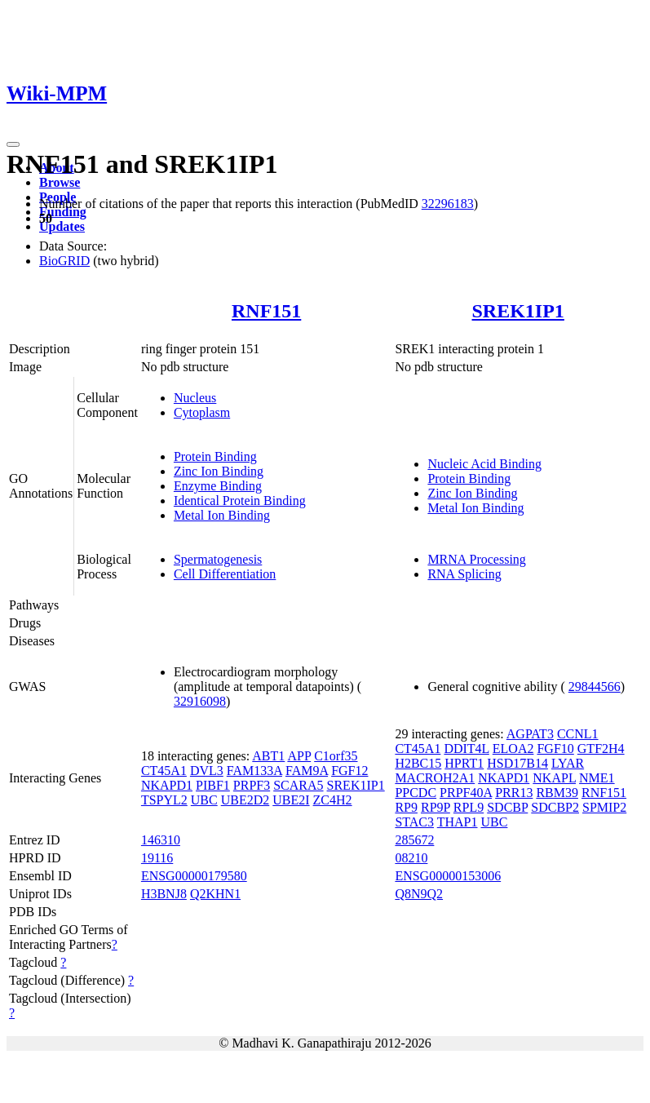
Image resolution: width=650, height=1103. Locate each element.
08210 (411, 858)
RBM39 (557, 793)
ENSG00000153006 (448, 876)
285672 (414, 840)
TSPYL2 (164, 800)
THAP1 (457, 822)
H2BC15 (418, 763)
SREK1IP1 (518, 310)
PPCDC (415, 793)
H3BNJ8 (164, 894)
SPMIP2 (604, 807)
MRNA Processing (476, 559)
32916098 (200, 701)
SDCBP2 (555, 807)
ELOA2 (513, 748)
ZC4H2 (332, 800)
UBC (204, 800)
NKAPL (554, 778)
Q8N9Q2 (419, 894)
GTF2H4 (601, 748)
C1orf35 (335, 756)
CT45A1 (164, 770)
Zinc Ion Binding (218, 471)
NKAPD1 (166, 785)
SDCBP (507, 807)
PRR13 (514, 793)
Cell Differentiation (225, 574)
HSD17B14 (517, 763)
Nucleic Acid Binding (484, 464)
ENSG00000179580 (194, 876)
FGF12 (349, 770)
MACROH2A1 (435, 778)
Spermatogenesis (218, 559)
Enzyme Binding (218, 486)
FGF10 (555, 748)
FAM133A (254, 770)
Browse (59, 182)
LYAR (567, 763)
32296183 (448, 203)
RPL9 (468, 807)
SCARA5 (298, 785)
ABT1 (268, 756)
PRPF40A (466, 793)
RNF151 (266, 310)
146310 (160, 840)
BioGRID (64, 261)
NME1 (597, 778)
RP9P (435, 807)
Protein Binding (215, 456)
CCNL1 (578, 734)
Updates (62, 226)
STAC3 (414, 822)
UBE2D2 (245, 800)
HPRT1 (464, 763)
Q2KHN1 (215, 894)
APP (299, 756)
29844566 (594, 686)
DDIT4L (466, 748)
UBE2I (290, 800)
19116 (157, 858)
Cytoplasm (202, 412)
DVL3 (206, 770)
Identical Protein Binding (240, 500)
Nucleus (195, 398)
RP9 (406, 807)
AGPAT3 (530, 734)
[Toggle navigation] (13, 144)
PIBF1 (213, 785)
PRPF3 (251, 785)
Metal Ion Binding (222, 515)
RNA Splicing (464, 574)
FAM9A (306, 770)
